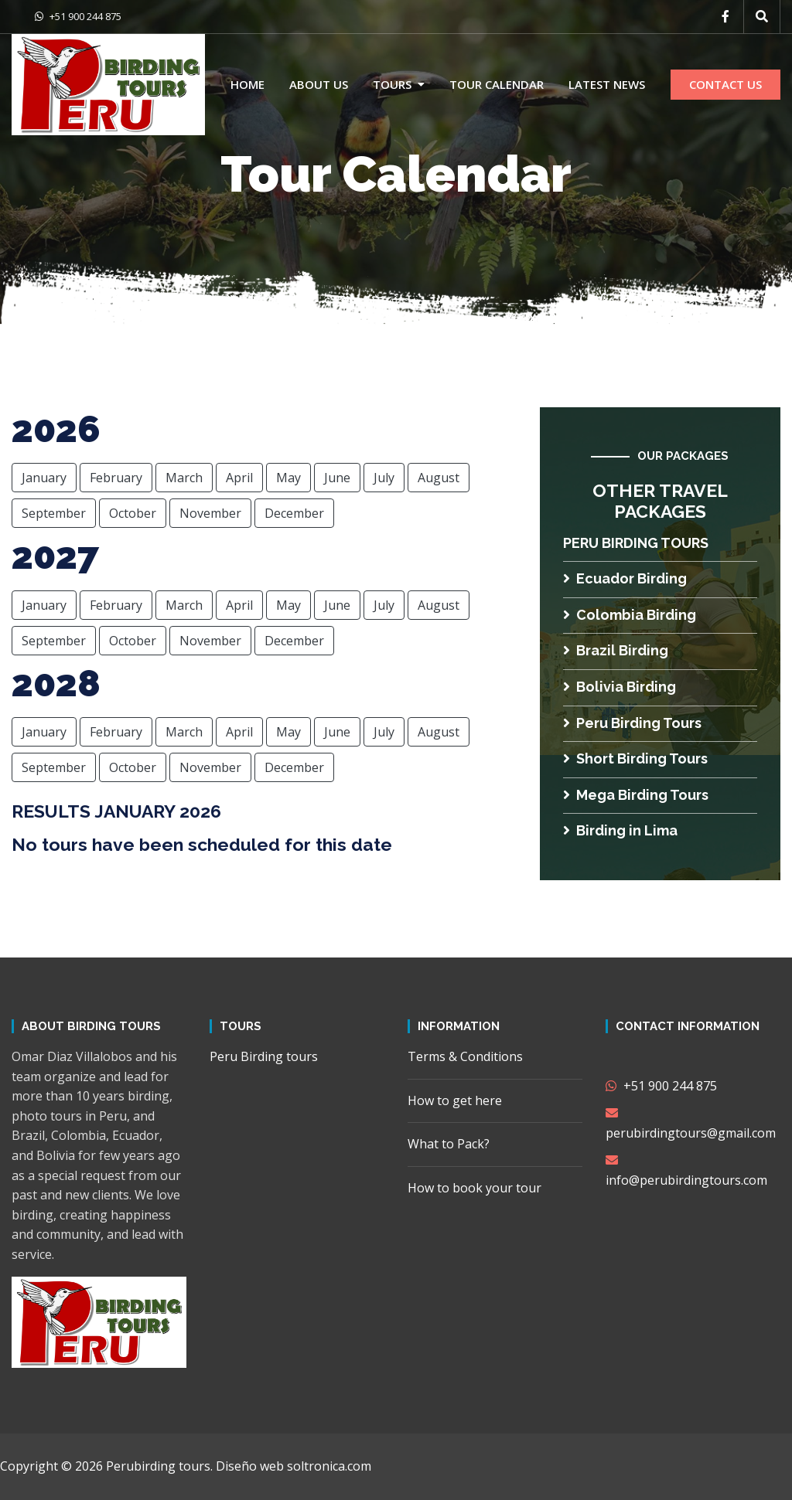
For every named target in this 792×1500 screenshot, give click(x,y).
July (384, 477)
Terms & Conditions (465, 1056)
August (438, 477)
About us (318, 84)
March (184, 477)
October (132, 513)
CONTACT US (725, 84)
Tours (392, 84)
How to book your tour (474, 1187)
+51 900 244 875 (78, 16)
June (337, 477)
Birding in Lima (620, 830)
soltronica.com (329, 1465)
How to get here (455, 1100)
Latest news (606, 84)
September (54, 513)
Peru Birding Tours (632, 723)
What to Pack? (449, 1143)
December (294, 513)
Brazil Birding (615, 650)
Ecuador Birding (625, 578)
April (239, 477)
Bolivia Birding (619, 687)
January (44, 477)
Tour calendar (496, 84)
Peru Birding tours (635, 543)
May (288, 477)
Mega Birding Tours (635, 795)
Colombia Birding (629, 615)
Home (247, 84)
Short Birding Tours (635, 758)
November (210, 513)
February (116, 477)
